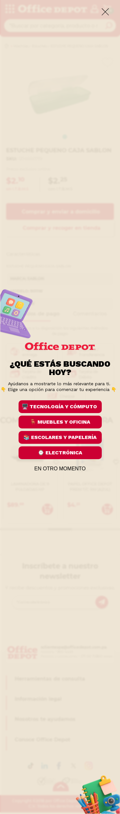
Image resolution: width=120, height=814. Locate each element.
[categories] (9, 9)
